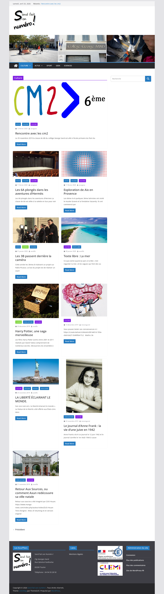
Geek (58, 65)
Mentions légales (76, 554)
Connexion (130, 555)
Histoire (27, 388)
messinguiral (85, 325)
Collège (25, 124)
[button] (29, 65)
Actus (37, 65)
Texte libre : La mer (77, 256)
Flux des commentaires (135, 565)
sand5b (35, 484)
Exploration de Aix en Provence (78, 191)
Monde (35, 388)
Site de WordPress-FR (135, 570)
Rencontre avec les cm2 (51, 4)
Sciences (68, 65)
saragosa (33, 129)
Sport (49, 65)
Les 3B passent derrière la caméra (33, 258)
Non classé (44, 388)
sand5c (35, 326)
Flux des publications (135, 560)
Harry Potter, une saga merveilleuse (30, 333)
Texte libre (76, 247)
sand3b (33, 251)
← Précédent (19, 529)
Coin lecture (28, 322)
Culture (24, 65)
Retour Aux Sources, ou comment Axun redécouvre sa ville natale (34, 492)
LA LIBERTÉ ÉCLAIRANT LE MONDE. (32, 399)
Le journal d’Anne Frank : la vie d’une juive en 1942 (82, 428)
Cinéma (25, 247)
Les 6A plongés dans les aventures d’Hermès (31, 191)
